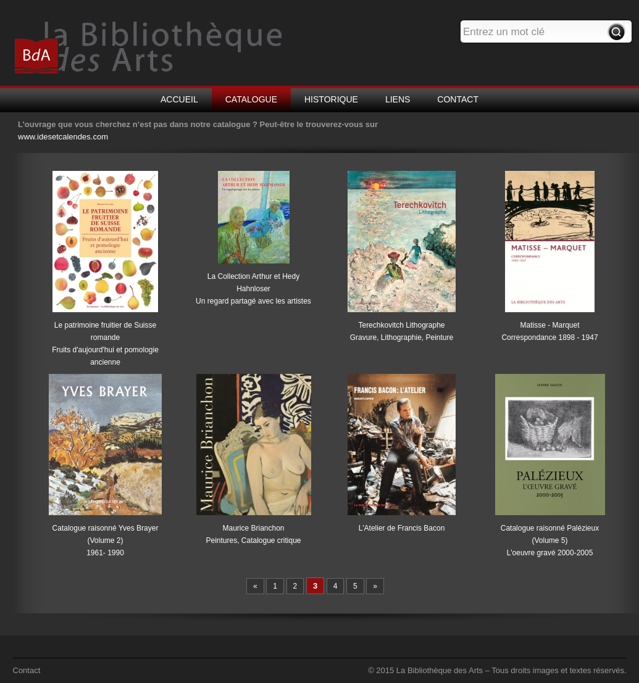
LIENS (397, 99)
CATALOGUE (251, 99)
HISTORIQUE (331, 99)
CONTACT (457, 99)
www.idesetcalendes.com (63, 136)
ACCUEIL (179, 99)
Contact (27, 670)
